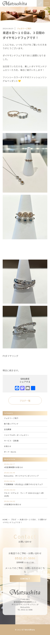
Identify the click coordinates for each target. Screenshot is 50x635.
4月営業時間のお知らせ (25, 466)
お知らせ (7, 446)
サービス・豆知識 (11, 440)
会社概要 (7, 429)
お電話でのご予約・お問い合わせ (25, 553)
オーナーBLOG (10, 452)
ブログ (13, 519)
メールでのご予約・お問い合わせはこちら (25, 569)
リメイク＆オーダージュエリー (16, 435)
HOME (5, 519)
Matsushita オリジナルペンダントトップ (25, 474)
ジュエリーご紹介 (11, 418)
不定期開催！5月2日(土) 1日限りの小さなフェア (25, 483)
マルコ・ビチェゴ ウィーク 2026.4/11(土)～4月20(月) (25, 493)
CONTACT (25, 578)
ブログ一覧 (25, 400)
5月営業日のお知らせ (25, 503)
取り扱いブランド (11, 423)
